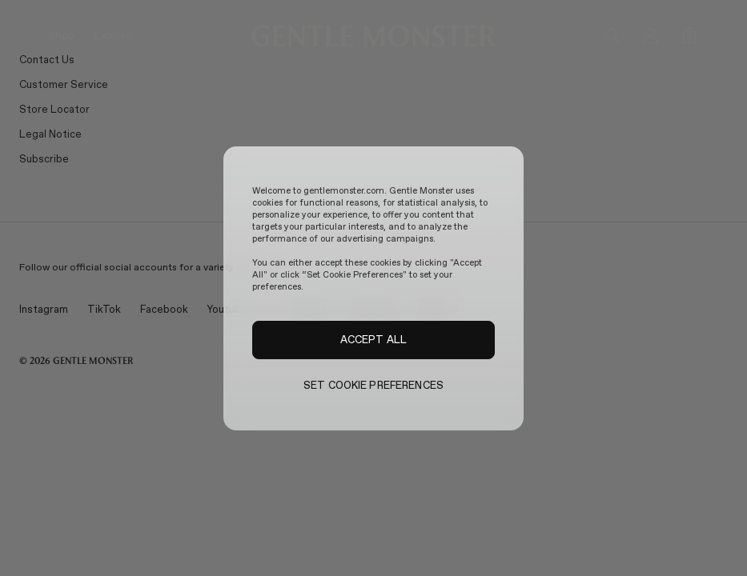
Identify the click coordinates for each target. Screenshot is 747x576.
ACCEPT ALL (373, 339)
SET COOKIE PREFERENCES (373, 385)
